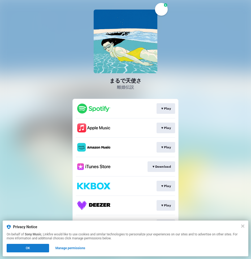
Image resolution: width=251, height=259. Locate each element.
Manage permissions (70, 248)
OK (28, 248)
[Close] (243, 226)
